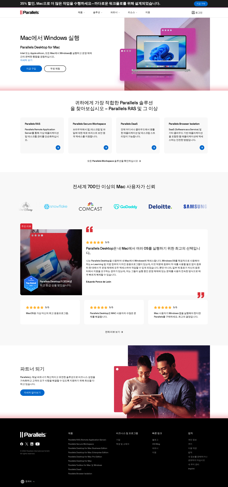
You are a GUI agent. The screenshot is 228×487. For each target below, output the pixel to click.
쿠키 (190, 444)
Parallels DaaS (74, 469)
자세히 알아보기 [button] (32, 392)
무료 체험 (55, 69)
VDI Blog (156, 444)
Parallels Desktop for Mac (80, 461)
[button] (81, 12)
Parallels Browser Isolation (80, 474)
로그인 (197, 13)
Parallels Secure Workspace (81, 444)
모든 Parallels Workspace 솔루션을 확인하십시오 (112, 161)
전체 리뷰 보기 (112, 332)
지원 (154, 453)
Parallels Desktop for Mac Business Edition (87, 448)
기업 (118, 440)
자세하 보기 (26, 60)
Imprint (191, 469)
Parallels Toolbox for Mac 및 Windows (85, 465)
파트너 (155, 448)
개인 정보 (192, 440)
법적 (190, 453)
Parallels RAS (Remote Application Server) (87, 440)
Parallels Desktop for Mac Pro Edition (85, 457)
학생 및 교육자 (122, 444)
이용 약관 (192, 448)
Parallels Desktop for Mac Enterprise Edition (88, 453)
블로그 (155, 440)
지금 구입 (31, 69)
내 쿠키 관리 (193, 465)
